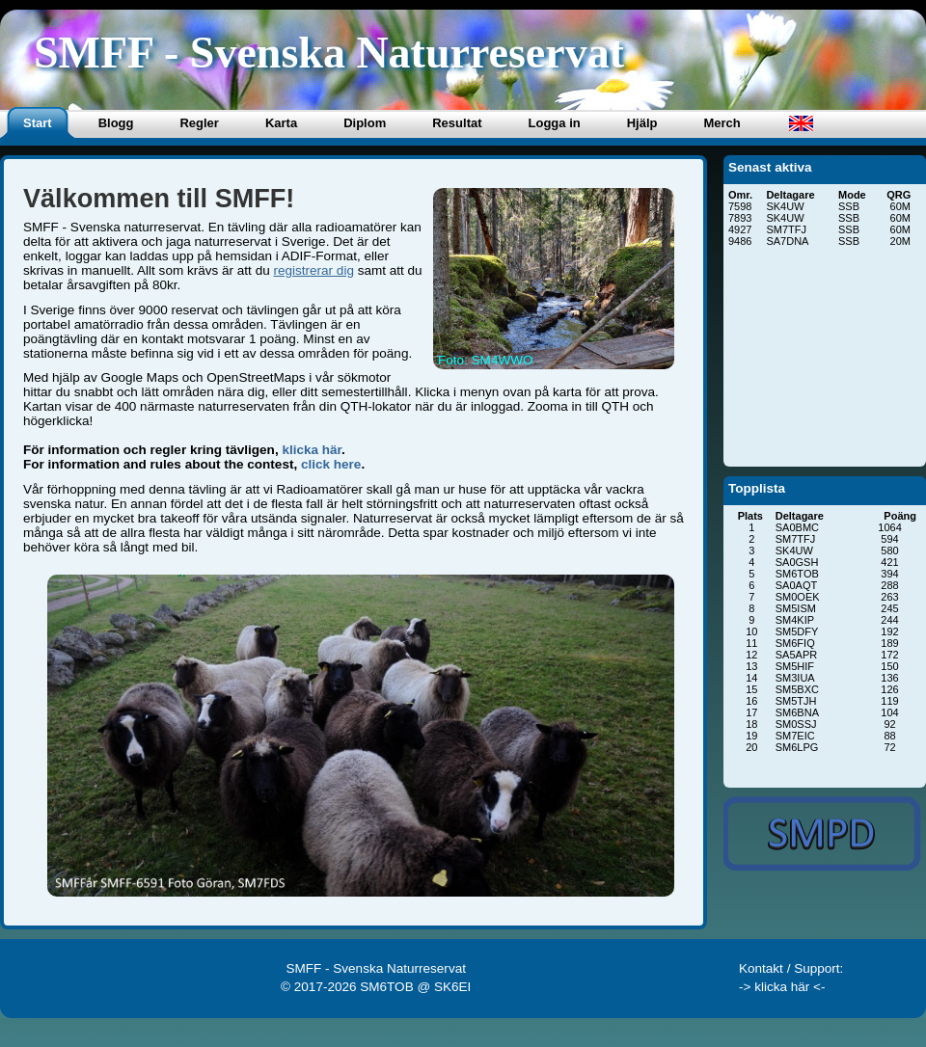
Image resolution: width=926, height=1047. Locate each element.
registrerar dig (313, 270)
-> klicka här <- (782, 987)
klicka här (311, 450)
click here (331, 464)
